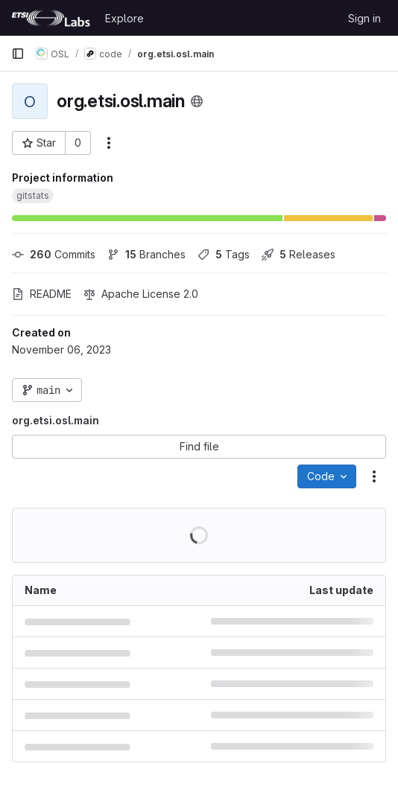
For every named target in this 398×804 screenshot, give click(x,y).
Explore (124, 18)
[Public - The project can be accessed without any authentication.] (197, 101)
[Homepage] (50, 18)
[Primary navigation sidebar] (18, 54)
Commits (53, 254)
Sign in (364, 18)
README (42, 293)
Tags (224, 254)
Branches (146, 254)
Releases (298, 254)
